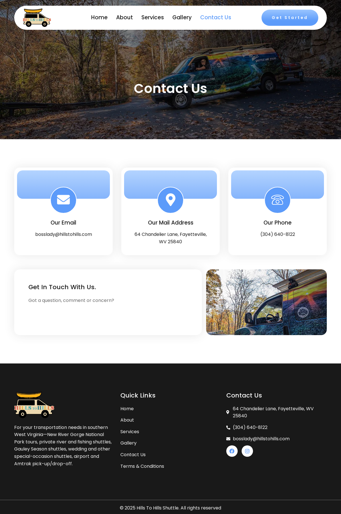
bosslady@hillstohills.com (63, 234)
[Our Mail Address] (170, 200)
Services (152, 17)
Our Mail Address (170, 223)
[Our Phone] (277, 200)
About (124, 17)
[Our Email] (63, 200)
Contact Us (215, 17)
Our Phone (277, 223)
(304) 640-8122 (277, 234)
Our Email (63, 223)
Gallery (182, 17)
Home (99, 17)
